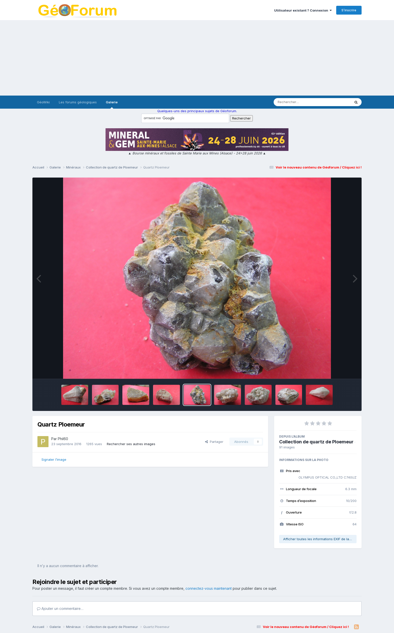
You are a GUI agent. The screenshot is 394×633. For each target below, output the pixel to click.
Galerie (112, 104)
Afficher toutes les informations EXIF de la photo (320, 539)
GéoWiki (43, 102)
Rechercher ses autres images (131, 444)
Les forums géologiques (78, 102)
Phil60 (63, 439)
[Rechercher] (298, 102)
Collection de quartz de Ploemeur (316, 441)
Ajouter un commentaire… (60, 608)
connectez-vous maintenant (208, 588)
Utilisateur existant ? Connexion (303, 10)
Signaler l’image (53, 459)
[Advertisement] (197, 58)
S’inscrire (348, 10)
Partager (214, 442)
